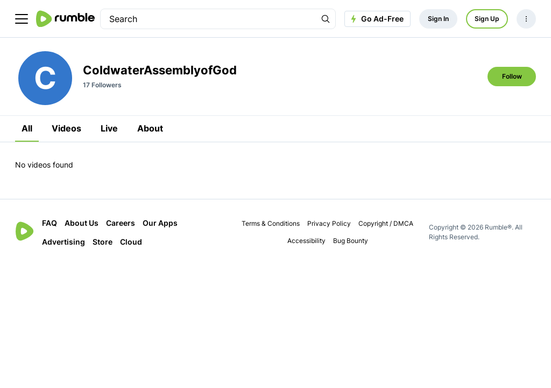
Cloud (131, 241)
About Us (81, 222)
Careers (120, 222)
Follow (512, 76)
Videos (66, 128)
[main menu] (22, 19)
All (27, 128)
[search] (208, 19)
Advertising (63, 241)
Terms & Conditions (271, 223)
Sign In (438, 19)
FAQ (49, 222)
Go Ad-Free (376, 18)
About (150, 128)
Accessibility (306, 241)
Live (109, 128)
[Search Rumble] (325, 19)
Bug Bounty (350, 241)
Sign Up (487, 19)
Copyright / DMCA (385, 223)
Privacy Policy (329, 223)
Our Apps (160, 222)
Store (102, 241)
